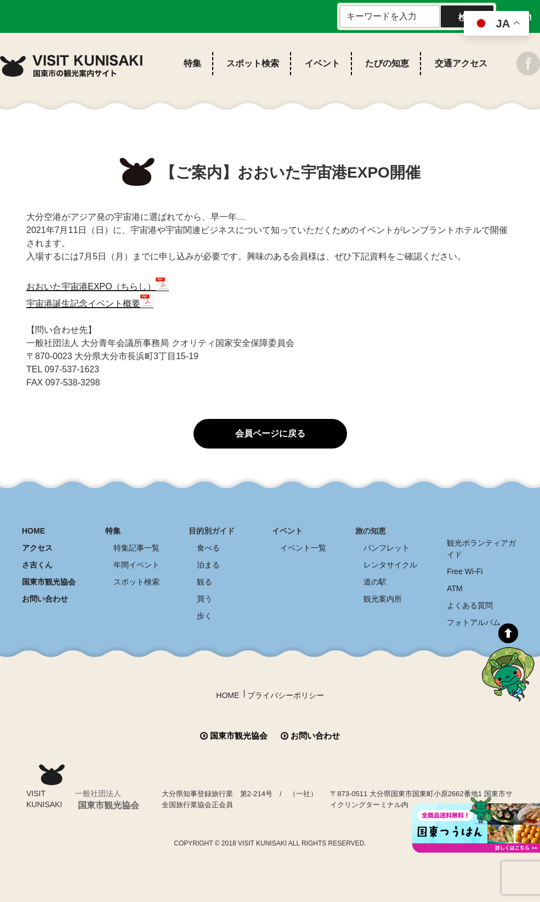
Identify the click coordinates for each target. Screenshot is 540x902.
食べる (208, 547)
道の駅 (374, 581)
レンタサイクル (390, 564)
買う (204, 598)
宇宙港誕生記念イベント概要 (83, 303)
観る (204, 581)
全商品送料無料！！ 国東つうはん (476, 825)
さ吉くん (37, 564)
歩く (204, 615)
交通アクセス (461, 63)
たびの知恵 (387, 63)
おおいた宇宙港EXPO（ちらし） (91, 286)
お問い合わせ (45, 598)
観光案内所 (382, 598)
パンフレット (386, 547)
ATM (455, 588)
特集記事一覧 (136, 547)
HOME (33, 530)
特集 (192, 63)
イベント (322, 63)
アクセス (37, 547)
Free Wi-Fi (464, 571)
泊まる (208, 564)
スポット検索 (252, 63)
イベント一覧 (303, 547)
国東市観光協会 (49, 581)
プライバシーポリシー (285, 695)
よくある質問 (470, 605)
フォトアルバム (474, 622)
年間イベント (136, 564)
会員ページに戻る (270, 433)
